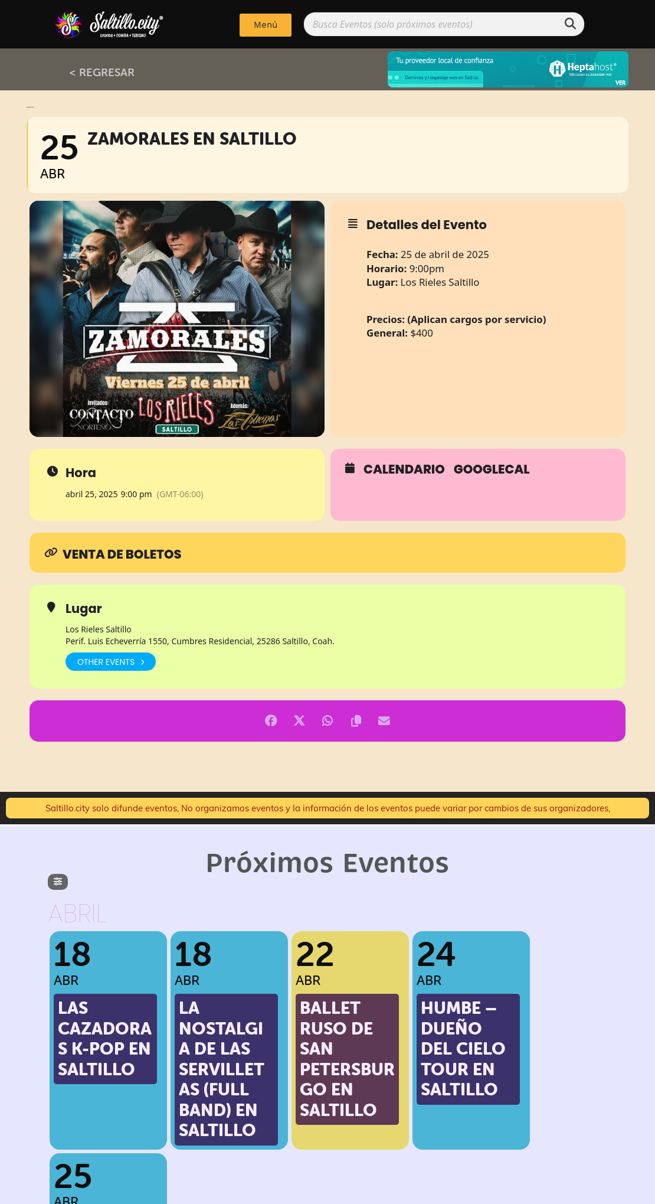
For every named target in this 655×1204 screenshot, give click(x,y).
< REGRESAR (102, 72)
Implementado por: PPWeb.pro (328, 1192)
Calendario (404, 469)
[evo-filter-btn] (58, 882)
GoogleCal (492, 469)
